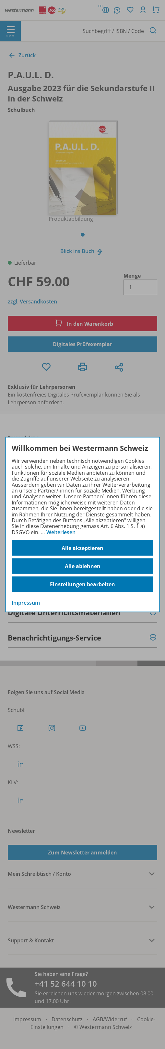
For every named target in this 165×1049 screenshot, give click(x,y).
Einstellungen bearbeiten (82, 584)
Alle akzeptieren (82, 547)
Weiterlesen (61, 531)
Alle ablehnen (82, 565)
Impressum (26, 602)
